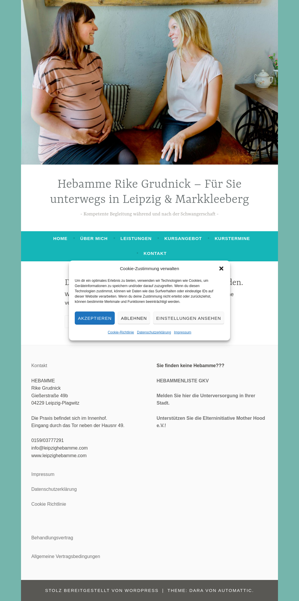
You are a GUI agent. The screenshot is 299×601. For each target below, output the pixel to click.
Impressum (182, 332)
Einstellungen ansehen (188, 317)
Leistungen (136, 238)
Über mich (94, 238)
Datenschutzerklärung (154, 332)
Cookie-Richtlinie (121, 332)
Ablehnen (134, 317)
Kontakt (155, 253)
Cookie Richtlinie (48, 504)
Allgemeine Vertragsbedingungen (65, 556)
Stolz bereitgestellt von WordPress (102, 590)
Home (60, 238)
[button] (221, 269)
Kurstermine (232, 238)
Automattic (235, 590)
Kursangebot (183, 238)
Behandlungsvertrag (52, 537)
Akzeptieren (95, 317)
